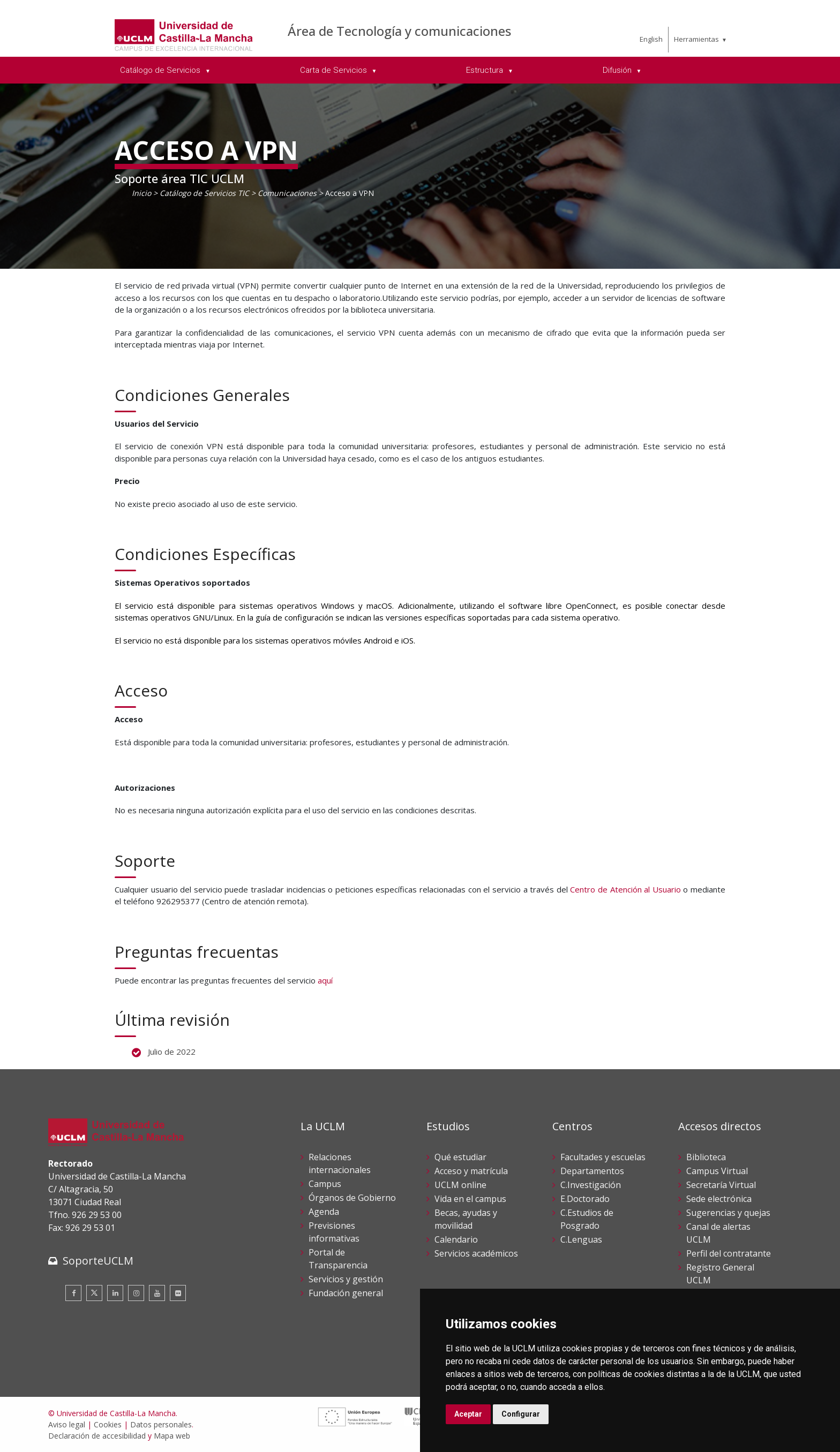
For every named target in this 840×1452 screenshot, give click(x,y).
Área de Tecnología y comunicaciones (399, 31)
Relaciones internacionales (340, 1163)
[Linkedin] (115, 1293)
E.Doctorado (585, 1199)
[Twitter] (94, 1293)
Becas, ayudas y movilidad (465, 1219)
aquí (325, 980)
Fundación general (346, 1293)
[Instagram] (136, 1293)
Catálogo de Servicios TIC (204, 193)
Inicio (141, 193)
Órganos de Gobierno (352, 1198)
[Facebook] (73, 1293)
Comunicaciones (287, 193)
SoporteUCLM (98, 1260)
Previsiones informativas (334, 1232)
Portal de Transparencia (338, 1258)
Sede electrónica (719, 1199)
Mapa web (172, 1436)
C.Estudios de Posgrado (586, 1219)
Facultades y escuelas (603, 1157)
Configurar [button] (520, 1414)
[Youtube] (157, 1293)
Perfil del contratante (728, 1253)
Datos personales (161, 1424)
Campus (325, 1184)
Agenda (324, 1211)
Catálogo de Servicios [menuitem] (161, 70)
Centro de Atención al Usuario (625, 889)
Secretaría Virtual (721, 1185)
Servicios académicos (476, 1253)
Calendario (456, 1239)
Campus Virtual (717, 1171)
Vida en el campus (470, 1199)
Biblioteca (706, 1157)
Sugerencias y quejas (728, 1213)
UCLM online (460, 1185)
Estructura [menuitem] (485, 70)
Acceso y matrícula (471, 1171)
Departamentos (592, 1171)
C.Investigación (590, 1185)
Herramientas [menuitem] (696, 39)
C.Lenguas (581, 1239)
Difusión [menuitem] (618, 70)
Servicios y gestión (346, 1279)
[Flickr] (178, 1293)
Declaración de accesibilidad (97, 1436)
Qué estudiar (460, 1157)
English (651, 39)
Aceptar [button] (468, 1414)
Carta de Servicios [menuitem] (334, 70)
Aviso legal (66, 1424)
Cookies (108, 1424)
